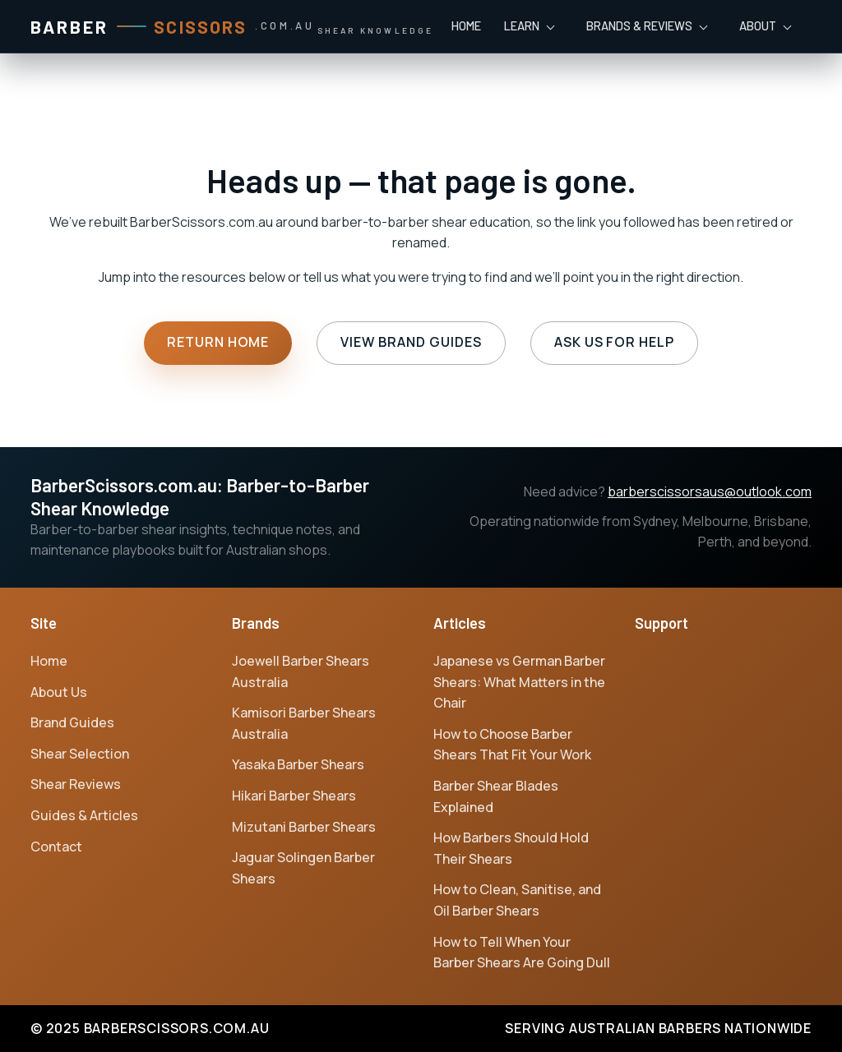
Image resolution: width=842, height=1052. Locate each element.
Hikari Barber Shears (294, 796)
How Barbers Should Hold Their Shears (511, 848)
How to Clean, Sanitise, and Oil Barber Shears (517, 900)
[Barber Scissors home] (231, 26)
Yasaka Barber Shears (298, 764)
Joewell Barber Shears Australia (300, 671)
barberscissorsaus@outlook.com (710, 491)
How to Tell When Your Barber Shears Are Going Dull (521, 952)
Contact (56, 846)
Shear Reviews (75, 784)
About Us (58, 692)
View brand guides (410, 342)
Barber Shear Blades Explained (495, 796)
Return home (218, 342)
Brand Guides (72, 722)
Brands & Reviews (639, 25)
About (757, 25)
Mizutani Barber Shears (304, 827)
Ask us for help (614, 342)
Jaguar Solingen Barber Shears (303, 868)
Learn (521, 25)
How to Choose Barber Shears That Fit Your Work (512, 744)
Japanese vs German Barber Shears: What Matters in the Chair (519, 682)
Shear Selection (79, 754)
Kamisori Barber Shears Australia (304, 723)
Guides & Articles (84, 815)
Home (466, 25)
